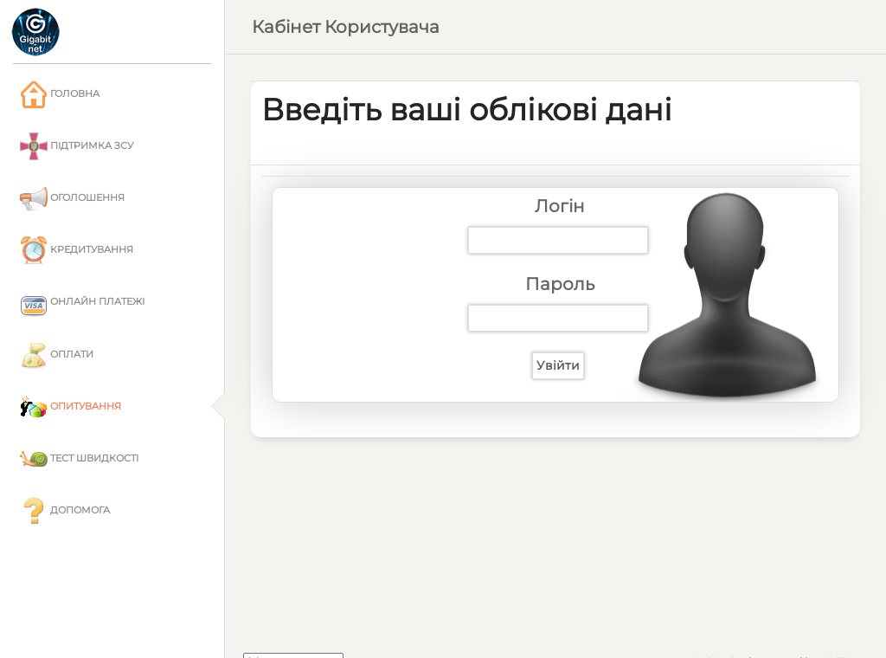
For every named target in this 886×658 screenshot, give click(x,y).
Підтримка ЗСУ (76, 146)
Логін (560, 206)
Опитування (70, 407)
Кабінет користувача (346, 26)
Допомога (65, 511)
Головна (60, 94)
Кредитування (76, 250)
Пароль (559, 284)
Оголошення (72, 198)
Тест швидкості (79, 459)
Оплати (56, 355)
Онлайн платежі (82, 303)
